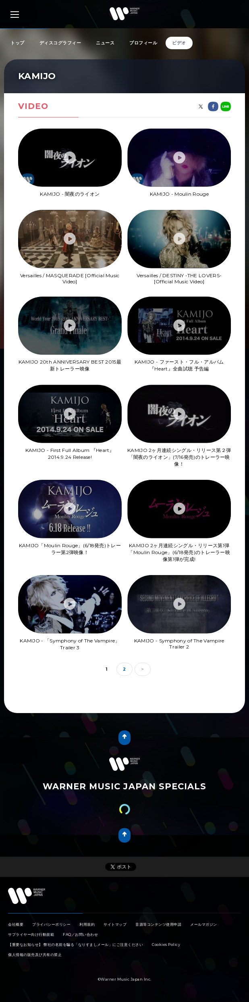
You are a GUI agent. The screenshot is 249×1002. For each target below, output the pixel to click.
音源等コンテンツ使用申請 (158, 924)
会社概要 (15, 924)
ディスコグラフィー (60, 43)
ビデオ (179, 43)
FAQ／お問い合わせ (80, 934)
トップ (17, 43)
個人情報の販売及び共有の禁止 (35, 954)
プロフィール (143, 43)
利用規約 (87, 924)
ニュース (105, 43)
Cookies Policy (166, 944)
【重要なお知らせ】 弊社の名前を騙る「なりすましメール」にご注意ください (75, 944)
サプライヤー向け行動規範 (31, 934)
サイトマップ (115, 924)
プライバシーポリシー (51, 924)
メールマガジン (203, 924)
